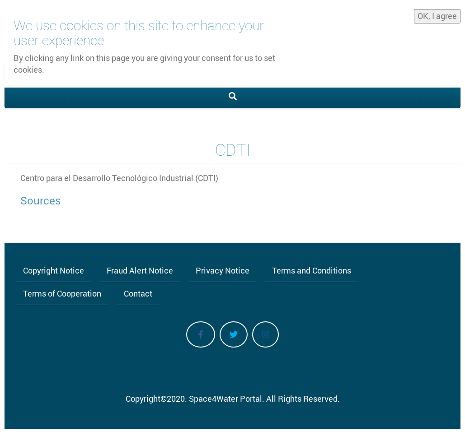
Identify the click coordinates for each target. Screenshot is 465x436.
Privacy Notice (222, 270)
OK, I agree (437, 13)
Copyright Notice (53, 270)
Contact (138, 293)
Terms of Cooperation (62, 293)
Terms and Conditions (311, 270)
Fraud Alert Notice (140, 270)
